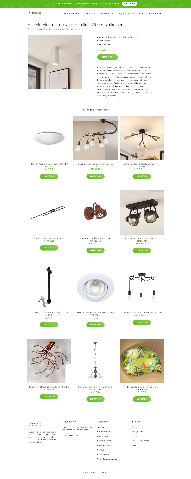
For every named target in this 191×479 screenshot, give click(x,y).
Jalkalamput (106, 14)
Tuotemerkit (155, 14)
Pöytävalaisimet (126, 14)
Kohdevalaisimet (115, 39)
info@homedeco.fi (70, 438)
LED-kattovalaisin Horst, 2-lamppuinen (49, 241)
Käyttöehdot (137, 439)
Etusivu (31, 31)
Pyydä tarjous (129, 4)
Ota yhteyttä (137, 434)
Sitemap (135, 448)
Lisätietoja (107, 59)
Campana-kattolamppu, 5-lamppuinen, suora (95, 167)
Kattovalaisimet (71, 14)
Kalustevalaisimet (104, 434)
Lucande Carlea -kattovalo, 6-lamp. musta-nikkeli (142, 167)
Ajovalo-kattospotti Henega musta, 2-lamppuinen (142, 242)
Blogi (141, 14)
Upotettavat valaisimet (107, 461)
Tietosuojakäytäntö (140, 443)
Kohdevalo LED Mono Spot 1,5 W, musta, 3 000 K (49, 316)
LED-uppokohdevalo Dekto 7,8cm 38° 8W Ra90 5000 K (95, 316)
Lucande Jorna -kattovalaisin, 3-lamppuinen (142, 315)
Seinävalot (89, 14)
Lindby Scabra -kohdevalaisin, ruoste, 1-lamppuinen (95, 242)
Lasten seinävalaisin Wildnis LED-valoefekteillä (142, 390)
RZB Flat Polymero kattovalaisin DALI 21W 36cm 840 (49, 167)
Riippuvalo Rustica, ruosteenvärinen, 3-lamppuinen (95, 390)
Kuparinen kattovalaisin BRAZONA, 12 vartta (49, 389)
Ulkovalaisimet (103, 457)
